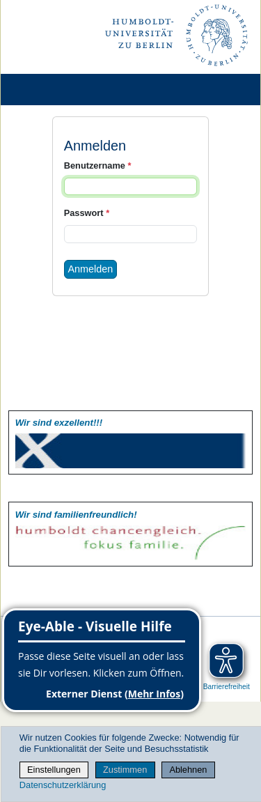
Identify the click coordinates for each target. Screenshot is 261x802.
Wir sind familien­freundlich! (76, 514)
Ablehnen (188, 769)
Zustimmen (125, 769)
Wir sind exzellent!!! (58, 422)
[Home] (50, 89)
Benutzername (98, 165)
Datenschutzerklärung (62, 785)
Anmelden (90, 269)
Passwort (86, 213)
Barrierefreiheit (226, 687)
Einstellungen (54, 769)
